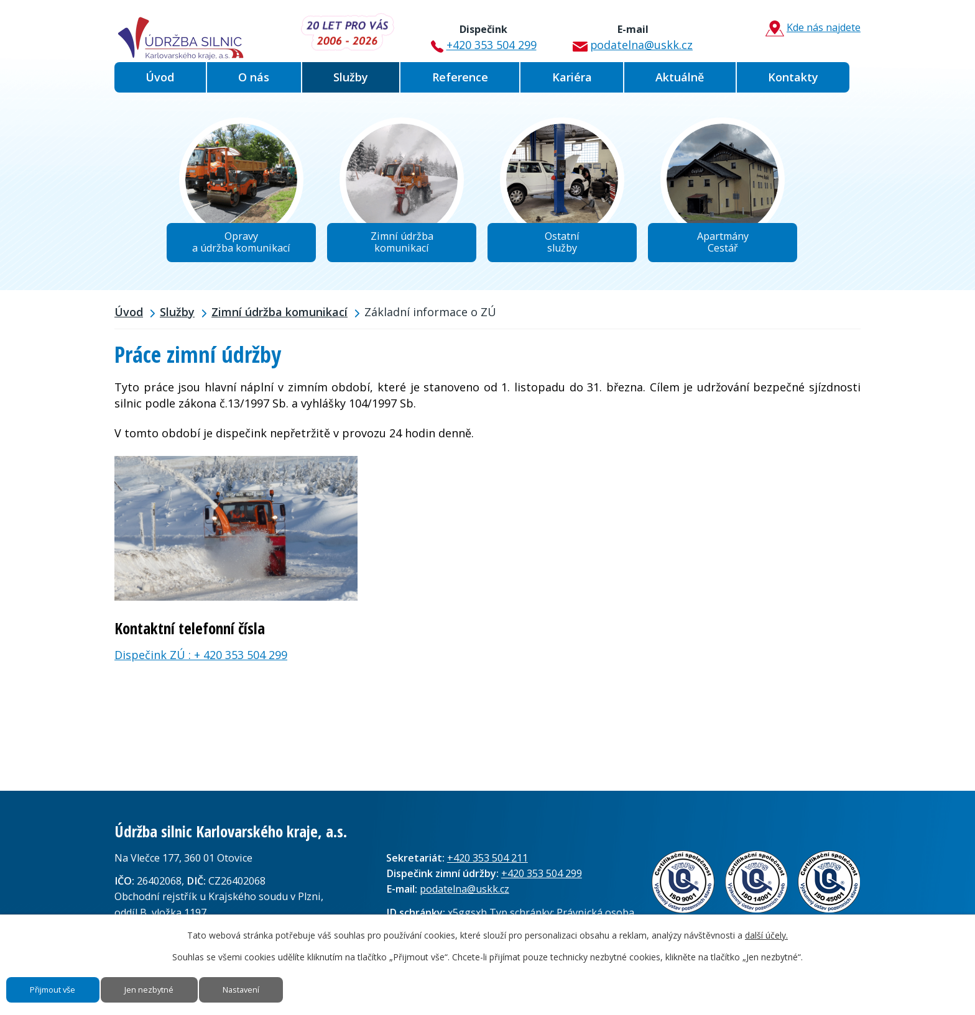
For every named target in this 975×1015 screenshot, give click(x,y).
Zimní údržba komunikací (279, 318)
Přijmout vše (62, 985)
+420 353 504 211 (487, 865)
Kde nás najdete (807, 28)
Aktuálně (679, 77)
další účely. (766, 926)
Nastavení (284, 985)
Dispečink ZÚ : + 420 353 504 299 (200, 661)
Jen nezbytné (176, 985)
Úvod (160, 77)
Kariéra (572, 77)
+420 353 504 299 (481, 32)
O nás (253, 77)
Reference (460, 77)
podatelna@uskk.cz (627, 32)
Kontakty (793, 77)
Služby (350, 77)
